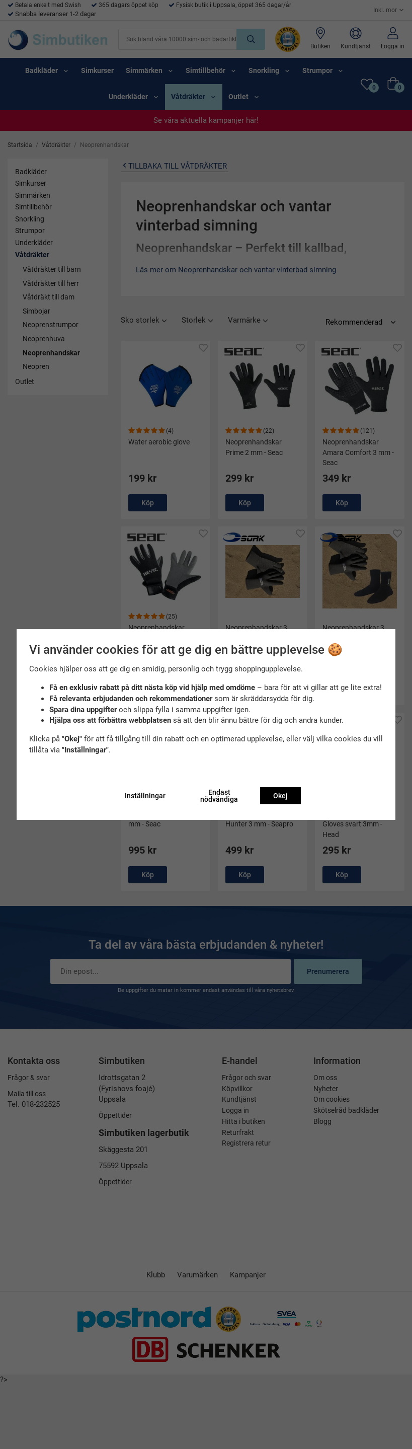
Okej (280, 796)
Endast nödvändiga (219, 795)
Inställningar (145, 796)
